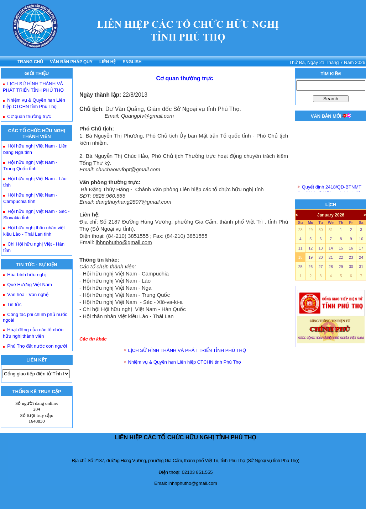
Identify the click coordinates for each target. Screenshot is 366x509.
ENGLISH (131, 61)
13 (321, 248)
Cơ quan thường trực (29, 116)
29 (310, 229)
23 (351, 257)
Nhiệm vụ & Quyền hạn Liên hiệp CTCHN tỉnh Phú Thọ (184, 362)
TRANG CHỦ (30, 61)
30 (321, 229)
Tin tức (14, 304)
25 (300, 266)
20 (321, 257)
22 (341, 257)
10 (361, 239)
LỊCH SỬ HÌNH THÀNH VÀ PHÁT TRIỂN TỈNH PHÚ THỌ (187, 350)
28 (300, 229)
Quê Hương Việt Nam (29, 284)
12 (310, 248)
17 (361, 248)
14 (331, 248)
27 (321, 266)
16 (351, 248)
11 (300, 248)
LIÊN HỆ (107, 61)
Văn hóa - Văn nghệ (27, 294)
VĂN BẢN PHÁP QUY (71, 61)
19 (310, 257)
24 (361, 257)
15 (341, 248)
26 (310, 266)
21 (331, 257)
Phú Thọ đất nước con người (37, 346)
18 (300, 257)
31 (331, 229)
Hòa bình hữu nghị (26, 274)
